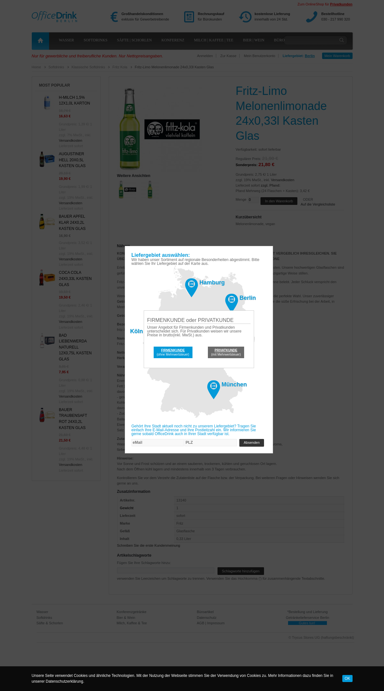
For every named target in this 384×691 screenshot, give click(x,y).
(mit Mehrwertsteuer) (226, 352)
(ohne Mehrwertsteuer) (173, 352)
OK (347, 678)
